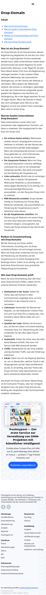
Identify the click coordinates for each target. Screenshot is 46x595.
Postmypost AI (7, 535)
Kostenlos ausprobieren (23, 465)
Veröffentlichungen (32, 536)
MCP (3, 557)
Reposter (4, 531)
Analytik (4, 528)
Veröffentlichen (7, 517)
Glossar (27, 520)
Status (3, 550)
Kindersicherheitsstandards (12, 573)
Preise (3, 543)
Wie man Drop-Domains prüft (17, 42)
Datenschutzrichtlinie (9, 570)
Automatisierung (8, 520)
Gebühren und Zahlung (33, 549)
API (2, 554)
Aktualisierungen (8, 547)
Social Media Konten (32, 533)
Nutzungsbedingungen (10, 566)
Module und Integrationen (30, 544)
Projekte (27, 529)
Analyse (27, 540)
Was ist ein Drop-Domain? (16, 26)
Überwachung (7, 524)
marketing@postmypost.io (29, 588)
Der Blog (27, 517)
